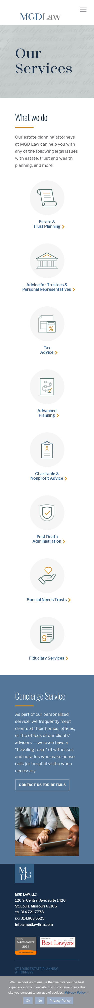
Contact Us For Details (42, 785)
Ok (28, 1000)
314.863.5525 (32, 918)
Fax (17, 918)
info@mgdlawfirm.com (34, 924)
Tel (17, 912)
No (40, 1000)
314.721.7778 (32, 912)
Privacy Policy (75, 992)
